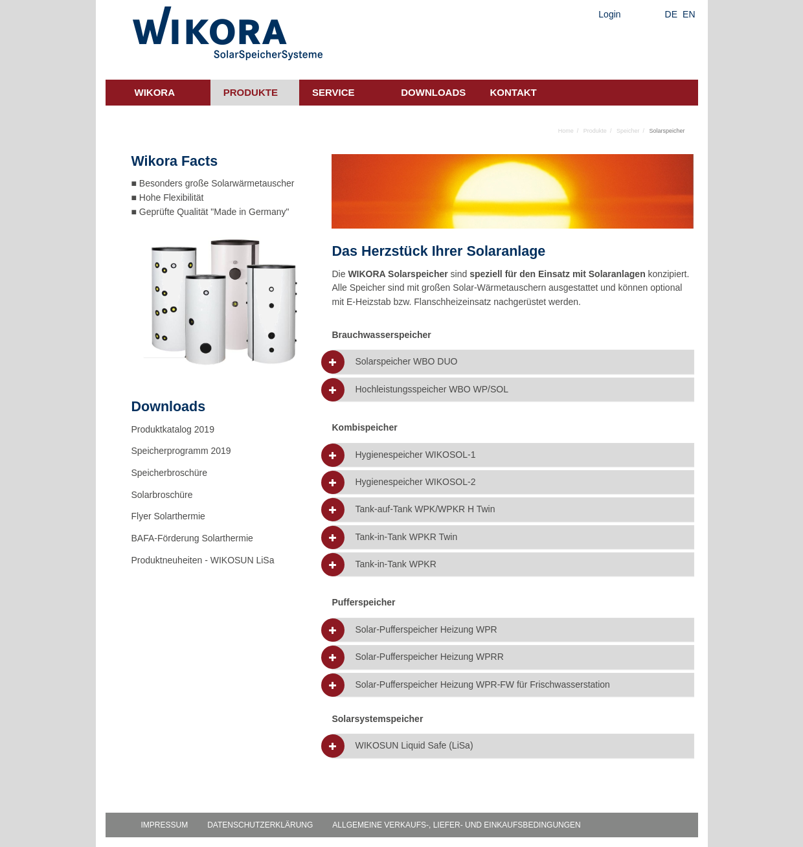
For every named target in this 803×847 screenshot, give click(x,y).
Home (566, 131)
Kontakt (513, 92)
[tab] (513, 361)
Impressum (164, 825)
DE (671, 14)
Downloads (433, 92)
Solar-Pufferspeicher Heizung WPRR (429, 657)
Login (609, 14)
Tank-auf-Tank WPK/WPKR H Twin (425, 509)
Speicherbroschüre (169, 473)
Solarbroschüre (162, 495)
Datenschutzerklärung (260, 825)
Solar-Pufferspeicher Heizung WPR (426, 630)
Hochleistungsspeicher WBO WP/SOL (431, 389)
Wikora (155, 92)
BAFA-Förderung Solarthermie (192, 538)
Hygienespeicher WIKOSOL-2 (415, 482)
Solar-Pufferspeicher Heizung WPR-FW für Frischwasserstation (482, 685)
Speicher (628, 131)
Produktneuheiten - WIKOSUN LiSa (203, 560)
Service (333, 92)
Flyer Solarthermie (168, 516)
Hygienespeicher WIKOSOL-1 (415, 455)
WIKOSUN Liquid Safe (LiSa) (414, 746)
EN (689, 14)
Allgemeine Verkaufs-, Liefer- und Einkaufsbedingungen (456, 825)
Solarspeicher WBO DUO (406, 362)
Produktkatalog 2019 (172, 429)
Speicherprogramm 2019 (181, 451)
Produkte (250, 92)
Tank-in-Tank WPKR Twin (406, 537)
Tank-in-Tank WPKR (395, 564)
